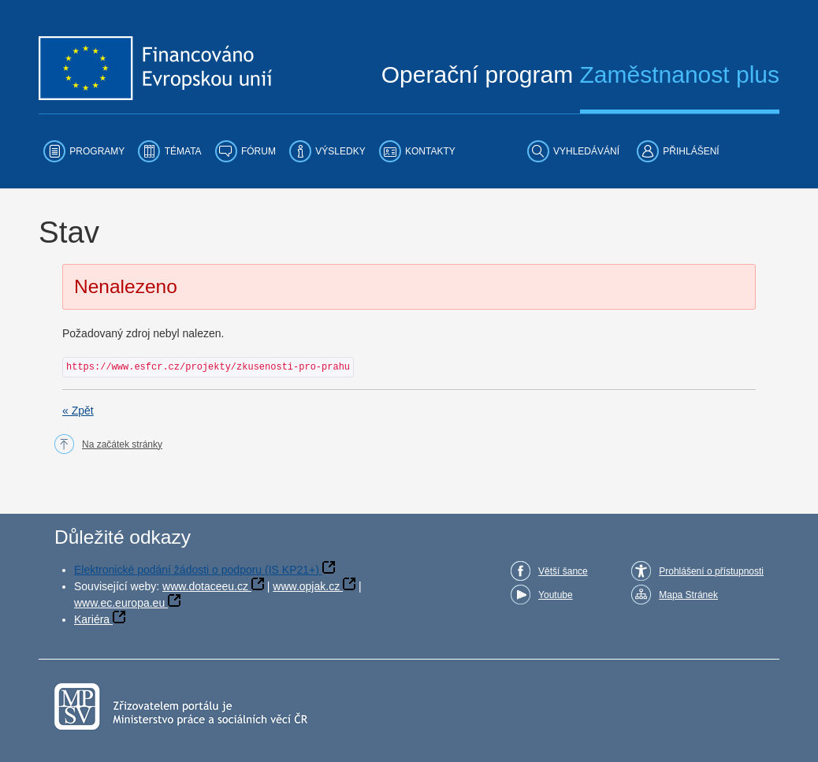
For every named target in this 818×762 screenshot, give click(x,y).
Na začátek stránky (122, 444)
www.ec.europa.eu (119, 603)
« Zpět (78, 410)
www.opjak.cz (306, 586)
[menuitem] (84, 151)
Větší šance (563, 571)
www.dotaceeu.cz (205, 586)
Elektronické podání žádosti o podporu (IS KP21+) (196, 569)
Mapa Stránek (688, 594)
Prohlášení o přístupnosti (711, 571)
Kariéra (92, 619)
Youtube (555, 594)
